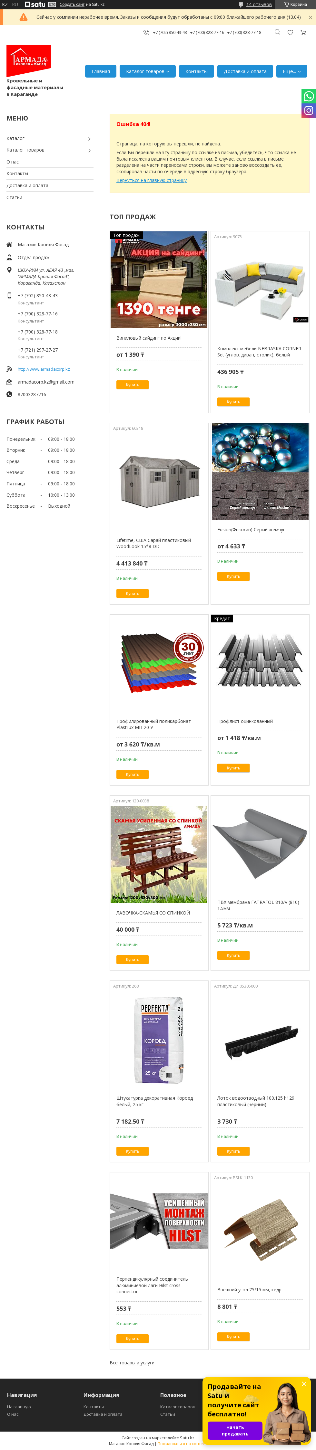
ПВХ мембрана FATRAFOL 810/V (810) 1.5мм (258, 905)
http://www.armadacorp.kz (44, 369)
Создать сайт (72, 4)
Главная (101, 71)
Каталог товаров (145, 71)
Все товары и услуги (132, 1363)
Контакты (196, 71)
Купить (132, 384)
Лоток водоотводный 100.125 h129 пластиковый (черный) (255, 1101)
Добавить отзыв (290, 32)
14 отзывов (259, 4)
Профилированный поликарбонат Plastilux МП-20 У (153, 724)
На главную (19, 1407)
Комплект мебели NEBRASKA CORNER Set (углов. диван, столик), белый (259, 351)
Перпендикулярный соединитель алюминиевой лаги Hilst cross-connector (152, 1285)
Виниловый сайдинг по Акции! (149, 338)
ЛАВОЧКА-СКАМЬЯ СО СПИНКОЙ (153, 913)
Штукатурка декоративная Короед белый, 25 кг (154, 1101)
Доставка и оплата (245, 71)
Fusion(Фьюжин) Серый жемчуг (251, 529)
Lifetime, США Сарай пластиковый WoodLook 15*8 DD (153, 543)
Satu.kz (187, 1438)
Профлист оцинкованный (245, 721)
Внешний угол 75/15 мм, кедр (249, 1289)
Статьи (14, 197)
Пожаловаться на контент (182, 1443)
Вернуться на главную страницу (151, 180)
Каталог (15, 138)
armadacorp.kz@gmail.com (46, 382)
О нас (12, 162)
